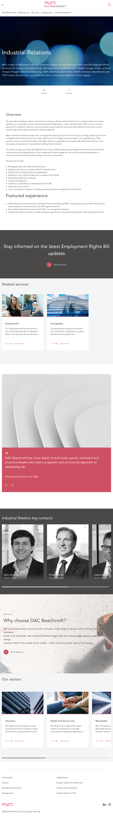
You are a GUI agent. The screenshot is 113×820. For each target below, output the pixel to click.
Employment (46, 12)
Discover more (60, 264)
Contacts (69, 91)
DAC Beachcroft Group (12, 788)
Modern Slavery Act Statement (70, 782)
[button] (109, 4)
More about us (17, 652)
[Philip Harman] (85, 528)
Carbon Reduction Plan (66, 793)
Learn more (19, 344)
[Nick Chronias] (40, 528)
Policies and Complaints (67, 788)
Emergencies (7, 793)
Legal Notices (62, 777)
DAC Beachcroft (9, 12)
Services (35, 12)
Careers (5, 782)
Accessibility (7, 777)
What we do (24, 12)
